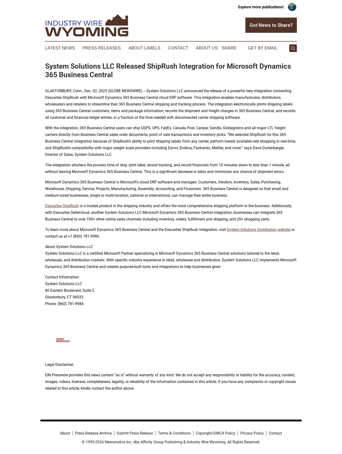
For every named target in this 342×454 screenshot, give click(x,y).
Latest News (60, 48)
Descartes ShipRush (62, 206)
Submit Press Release (135, 433)
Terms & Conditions (174, 433)
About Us (207, 48)
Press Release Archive (93, 433)
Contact (178, 48)
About (65, 433)
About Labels (144, 48)
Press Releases (101, 48)
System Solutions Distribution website (258, 229)
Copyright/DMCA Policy (215, 433)
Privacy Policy (252, 433)
